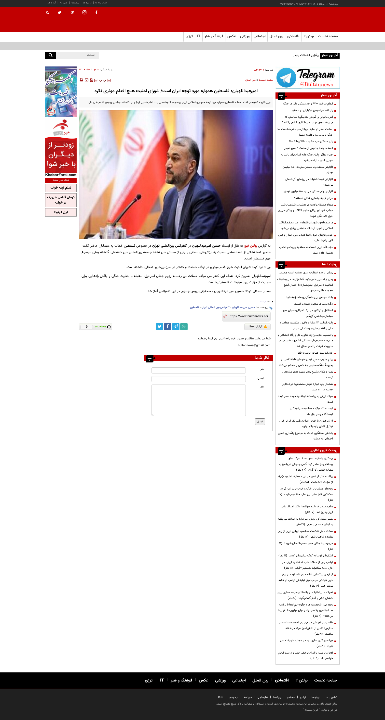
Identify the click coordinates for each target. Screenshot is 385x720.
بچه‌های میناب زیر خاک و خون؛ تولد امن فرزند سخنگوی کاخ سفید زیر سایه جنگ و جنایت (305, 494)
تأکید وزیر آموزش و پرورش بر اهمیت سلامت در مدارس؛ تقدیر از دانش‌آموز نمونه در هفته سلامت (306, 628)
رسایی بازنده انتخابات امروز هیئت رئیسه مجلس (306, 272)
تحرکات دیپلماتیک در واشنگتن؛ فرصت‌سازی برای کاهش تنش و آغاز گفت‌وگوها (305, 595)
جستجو (291, 697)
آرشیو (303, 697)
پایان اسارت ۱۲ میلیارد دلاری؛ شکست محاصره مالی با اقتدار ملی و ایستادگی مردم (306, 326)
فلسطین (194, 307)
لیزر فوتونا (61, 212)
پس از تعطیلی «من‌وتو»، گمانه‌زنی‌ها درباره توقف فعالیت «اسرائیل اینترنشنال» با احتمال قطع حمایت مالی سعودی (305, 285)
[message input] (198, 400)
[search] (50, 55)
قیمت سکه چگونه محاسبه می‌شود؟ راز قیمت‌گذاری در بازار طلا (311, 411)
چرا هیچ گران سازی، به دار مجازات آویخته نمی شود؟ (306, 643)
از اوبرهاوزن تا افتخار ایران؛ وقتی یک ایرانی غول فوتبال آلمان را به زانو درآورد (306, 424)
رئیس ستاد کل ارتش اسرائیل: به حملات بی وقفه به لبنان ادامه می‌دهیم (305, 522)
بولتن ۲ (308, 36)
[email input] (198, 379)
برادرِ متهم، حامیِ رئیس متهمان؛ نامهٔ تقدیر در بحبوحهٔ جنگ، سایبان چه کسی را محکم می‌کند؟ (306, 362)
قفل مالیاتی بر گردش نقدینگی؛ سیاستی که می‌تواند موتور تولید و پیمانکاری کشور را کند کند (306, 120)
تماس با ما (101, 3)
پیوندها (75, 3)
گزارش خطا (258, 326)
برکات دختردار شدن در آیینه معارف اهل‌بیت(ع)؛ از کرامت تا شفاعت (305, 479)
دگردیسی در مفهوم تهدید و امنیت (313, 304)
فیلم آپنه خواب (61, 188)
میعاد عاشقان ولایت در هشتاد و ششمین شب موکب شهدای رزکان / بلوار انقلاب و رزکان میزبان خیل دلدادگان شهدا (305, 210)
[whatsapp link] (184, 326)
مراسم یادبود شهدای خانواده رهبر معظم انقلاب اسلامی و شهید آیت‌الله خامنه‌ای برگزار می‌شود (306, 225)
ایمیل (261, 378)
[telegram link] (175, 326)
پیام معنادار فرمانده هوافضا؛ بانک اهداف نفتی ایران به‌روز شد (307, 509)
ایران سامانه (311, 710)
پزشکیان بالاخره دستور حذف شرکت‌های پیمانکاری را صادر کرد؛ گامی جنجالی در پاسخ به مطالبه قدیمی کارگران (306, 464)
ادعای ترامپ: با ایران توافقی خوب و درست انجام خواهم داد (305, 656)
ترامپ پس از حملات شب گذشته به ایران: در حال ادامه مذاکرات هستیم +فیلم (307, 565)
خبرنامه (64, 3)
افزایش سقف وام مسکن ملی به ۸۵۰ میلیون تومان (308, 170)
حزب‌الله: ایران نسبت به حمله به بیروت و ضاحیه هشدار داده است (306, 250)
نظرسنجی (263, 697)
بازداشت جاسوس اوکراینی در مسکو (312, 110)
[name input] (198, 370)
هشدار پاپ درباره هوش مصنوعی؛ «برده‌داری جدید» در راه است (307, 387)
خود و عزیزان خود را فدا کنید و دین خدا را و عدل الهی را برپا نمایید (305, 238)
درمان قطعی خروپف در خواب (61, 200)
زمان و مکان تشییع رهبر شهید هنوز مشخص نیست (307, 375)
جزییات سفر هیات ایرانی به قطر (315, 353)
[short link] (249, 316)
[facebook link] (167, 326)
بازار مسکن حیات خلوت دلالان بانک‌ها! (311, 141)
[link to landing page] (315, 19)
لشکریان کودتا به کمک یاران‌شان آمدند (305, 555)
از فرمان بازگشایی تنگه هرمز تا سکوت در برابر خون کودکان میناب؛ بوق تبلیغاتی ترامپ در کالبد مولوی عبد (305, 580)
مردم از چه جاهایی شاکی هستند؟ (313, 198)
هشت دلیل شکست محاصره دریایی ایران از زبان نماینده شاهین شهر (305, 534)
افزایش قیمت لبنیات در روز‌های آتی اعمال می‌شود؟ (309, 182)
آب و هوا (51, 3)
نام (262, 370)
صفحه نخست (328, 36)
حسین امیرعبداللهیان (243, 307)
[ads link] (307, 77)
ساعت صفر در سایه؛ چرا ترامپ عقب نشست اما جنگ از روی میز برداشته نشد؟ (305, 132)
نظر (262, 387)
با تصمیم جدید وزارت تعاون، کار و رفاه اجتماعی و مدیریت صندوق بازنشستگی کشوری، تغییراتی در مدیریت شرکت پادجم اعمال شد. (305, 340)
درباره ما (87, 3)
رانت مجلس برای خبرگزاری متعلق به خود (309, 297)
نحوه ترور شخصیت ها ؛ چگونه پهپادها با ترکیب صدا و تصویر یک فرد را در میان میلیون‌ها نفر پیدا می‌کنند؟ (305, 610)
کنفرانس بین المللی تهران (216, 307)
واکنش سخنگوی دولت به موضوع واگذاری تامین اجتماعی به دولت (305, 436)
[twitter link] (159, 326)
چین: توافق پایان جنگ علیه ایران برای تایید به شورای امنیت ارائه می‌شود (307, 158)
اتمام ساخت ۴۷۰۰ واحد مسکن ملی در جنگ (308, 104)
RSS (220, 697)
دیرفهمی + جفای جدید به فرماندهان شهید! (306, 546)
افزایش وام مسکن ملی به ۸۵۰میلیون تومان (308, 191)
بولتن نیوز (250, 246)
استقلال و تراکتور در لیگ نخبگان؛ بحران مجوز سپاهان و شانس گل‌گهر (307, 313)
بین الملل (250, 80)
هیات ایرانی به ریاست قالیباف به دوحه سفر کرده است (305, 399)
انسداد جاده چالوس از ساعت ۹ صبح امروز (308, 148)
